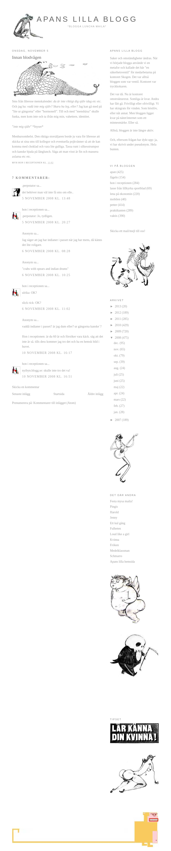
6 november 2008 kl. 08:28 (46, 251)
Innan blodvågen (26, 57)
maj (116, 387)
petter (113, 205)
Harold (114, 512)
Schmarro (116, 556)
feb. (116, 406)
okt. (116, 355)
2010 (118, 325)
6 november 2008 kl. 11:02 (46, 308)
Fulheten (115, 528)
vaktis (114, 216)
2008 (118, 337)
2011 (118, 319)
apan (113, 172)
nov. (117, 349)
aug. (117, 368)
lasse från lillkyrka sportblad (128, 188)
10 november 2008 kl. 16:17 (47, 353)
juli (116, 374)
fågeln (114, 177)
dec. (117, 343)
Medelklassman (120, 550)
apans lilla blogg (87, 19)
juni (116, 380)
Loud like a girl (119, 534)
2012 (118, 312)
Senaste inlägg (21, 394)
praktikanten (118, 210)
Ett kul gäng (117, 523)
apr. (116, 393)
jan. (116, 412)
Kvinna (114, 539)
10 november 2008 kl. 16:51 (47, 376)
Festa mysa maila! (121, 501)
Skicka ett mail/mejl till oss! (127, 231)
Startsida (58, 394)
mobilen (115, 199)
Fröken (114, 545)
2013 (118, 306)
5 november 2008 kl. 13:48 (46, 198)
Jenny (113, 517)
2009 (118, 331)
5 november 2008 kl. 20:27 (46, 222)
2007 (118, 420)
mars (117, 399)
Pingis (114, 506)
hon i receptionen (33, 209)
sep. (117, 361)
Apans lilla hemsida (122, 561)
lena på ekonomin (121, 194)
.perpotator (29, 185)
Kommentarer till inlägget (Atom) (54, 403)
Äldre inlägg (95, 394)
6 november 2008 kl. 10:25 (46, 275)
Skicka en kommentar (25, 387)
